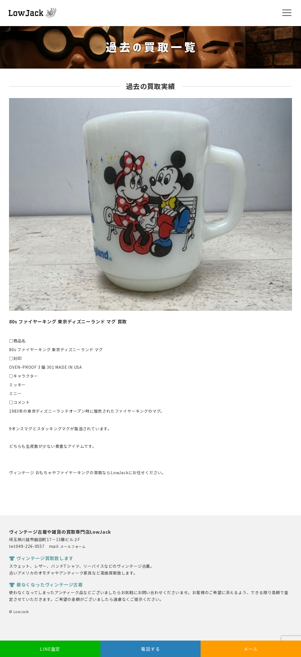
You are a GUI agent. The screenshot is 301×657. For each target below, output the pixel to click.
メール (251, 648)
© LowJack (19, 611)
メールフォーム (73, 546)
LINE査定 (50, 648)
